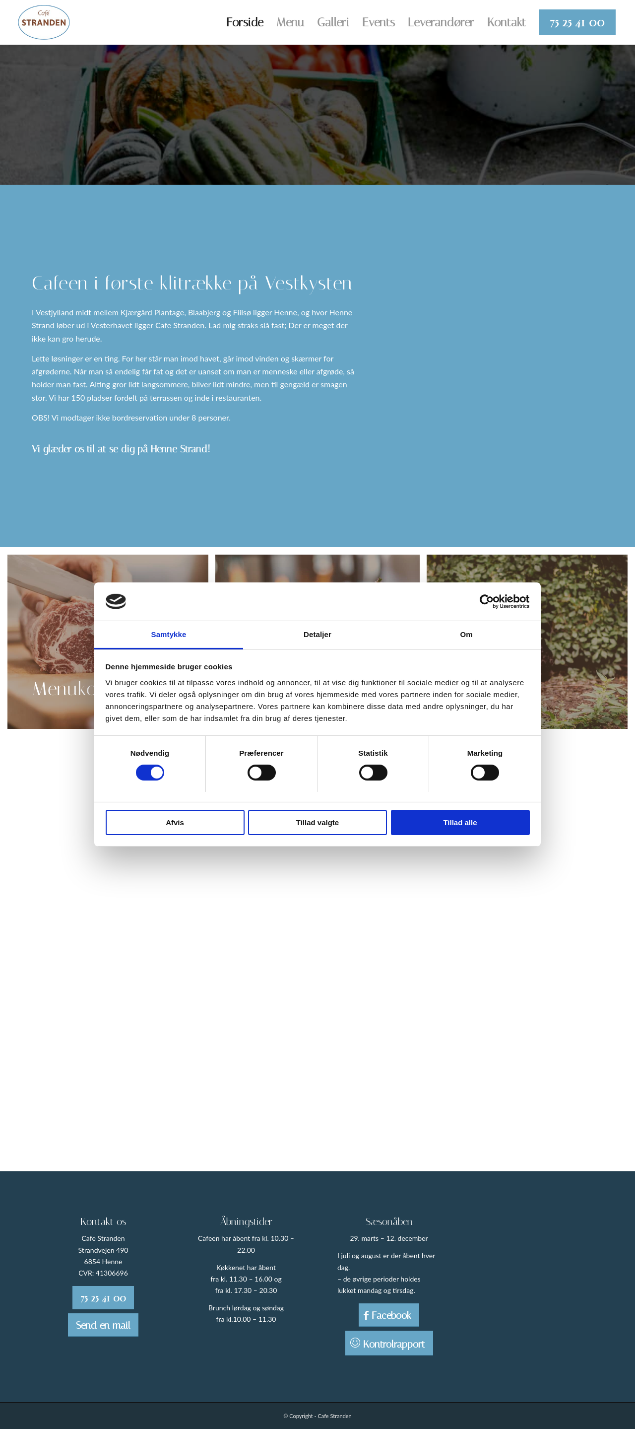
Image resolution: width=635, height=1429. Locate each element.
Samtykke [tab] (169, 634)
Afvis (175, 822)
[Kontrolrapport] (389, 1343)
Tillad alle (460, 822)
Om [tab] (466, 634)
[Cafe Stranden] (44, 22)
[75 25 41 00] (103, 1297)
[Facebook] (389, 1315)
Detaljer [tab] (317, 634)
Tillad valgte (317, 822)
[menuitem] (245, 22)
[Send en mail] (103, 1325)
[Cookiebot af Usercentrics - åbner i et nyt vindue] (486, 601)
